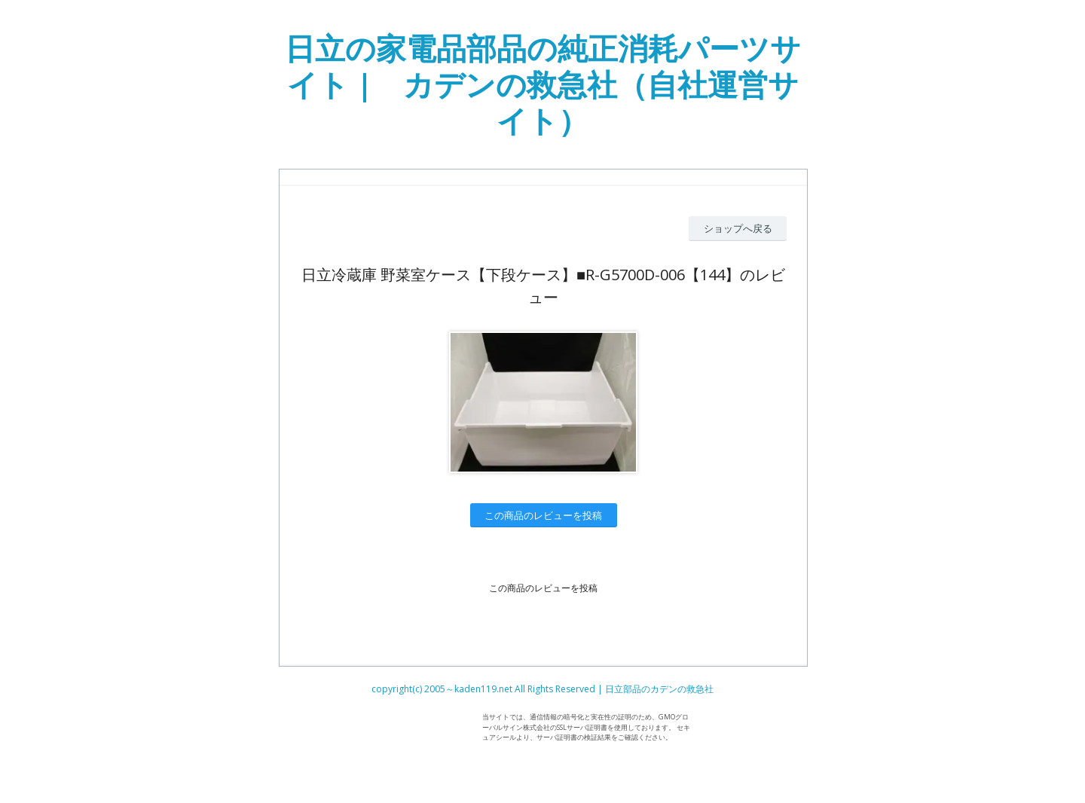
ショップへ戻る (738, 228)
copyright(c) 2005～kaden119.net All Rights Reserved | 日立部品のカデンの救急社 (542, 688)
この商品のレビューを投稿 (543, 515)
